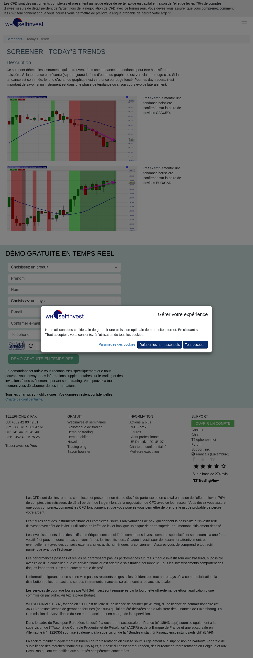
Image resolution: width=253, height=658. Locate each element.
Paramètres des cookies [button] (117, 344)
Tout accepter (195, 345)
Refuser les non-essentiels (159, 345)
